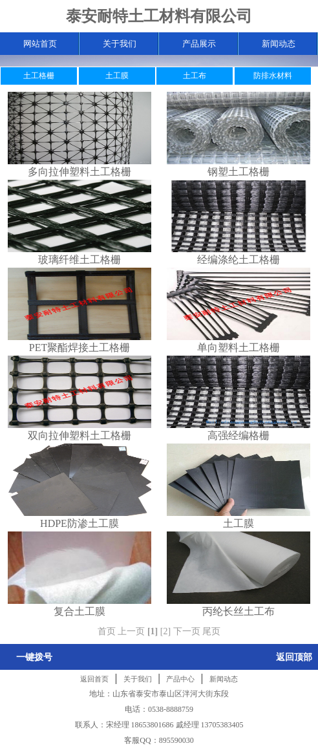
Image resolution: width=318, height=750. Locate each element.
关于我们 (119, 43)
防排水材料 (272, 75)
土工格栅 (38, 75)
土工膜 (117, 75)
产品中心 (180, 679)
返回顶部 (294, 657)
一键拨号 (34, 657)
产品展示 (199, 43)
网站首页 (40, 43)
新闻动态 (278, 43)
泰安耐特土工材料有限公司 (159, 16)
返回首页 (94, 679)
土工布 (194, 75)
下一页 (186, 631)
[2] (165, 631)
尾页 (211, 631)
